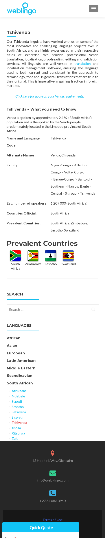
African (13, 338)
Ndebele (18, 396)
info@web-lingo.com (52, 480)
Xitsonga (18, 433)
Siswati (17, 417)
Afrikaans (19, 391)
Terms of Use (52, 519)
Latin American (21, 361)
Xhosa (16, 428)
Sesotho (18, 406)
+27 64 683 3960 (53, 500)
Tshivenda (19, 422)
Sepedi (17, 401)
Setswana (19, 412)
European (16, 353)
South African (20, 383)
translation (82, 63)
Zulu (15, 438)
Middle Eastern (21, 368)
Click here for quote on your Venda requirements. (49, 96)
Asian (12, 346)
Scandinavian (19, 376)
